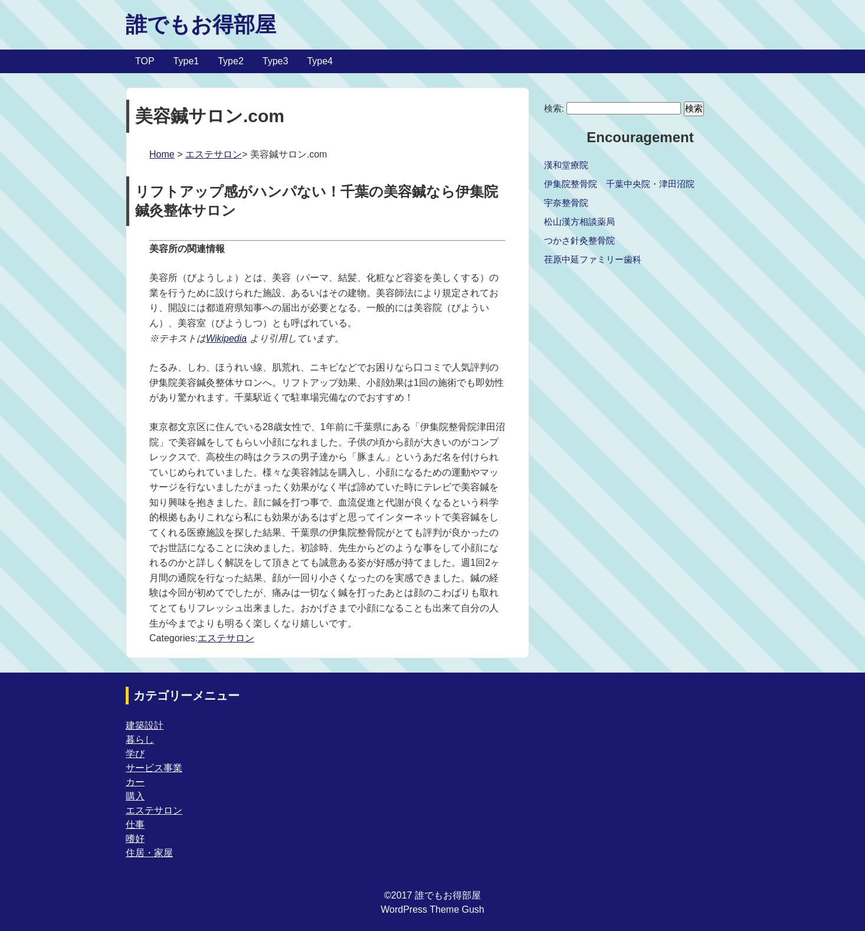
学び (135, 754)
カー (135, 782)
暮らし (140, 740)
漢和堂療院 (566, 165)
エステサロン (213, 154)
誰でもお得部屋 (201, 24)
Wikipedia (226, 338)
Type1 (186, 61)
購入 (135, 796)
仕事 (135, 824)
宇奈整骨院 (566, 203)
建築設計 (144, 725)
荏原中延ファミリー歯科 (592, 259)
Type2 (231, 61)
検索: (554, 108)
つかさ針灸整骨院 (579, 240)
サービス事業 (154, 768)
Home (162, 154)
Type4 (320, 61)
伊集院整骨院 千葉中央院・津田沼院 (619, 184)
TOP (145, 61)
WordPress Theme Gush (432, 909)
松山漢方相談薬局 (579, 222)
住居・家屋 (149, 853)
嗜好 (135, 839)
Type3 (276, 61)
